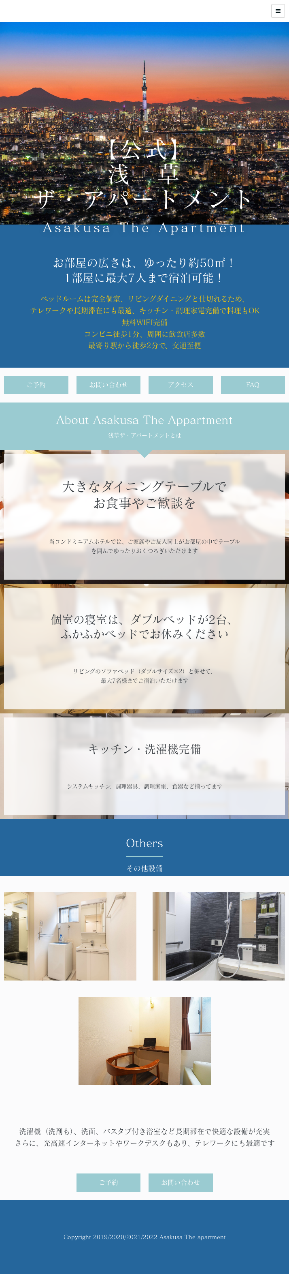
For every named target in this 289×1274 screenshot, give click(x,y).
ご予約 (36, 384)
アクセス (180, 384)
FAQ (252, 384)
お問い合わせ (108, 384)
